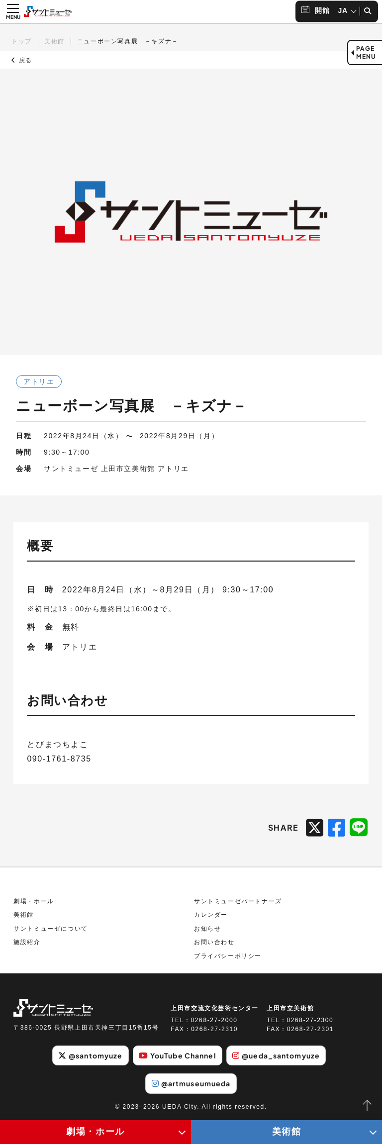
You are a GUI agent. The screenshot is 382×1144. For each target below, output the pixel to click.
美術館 (54, 41)
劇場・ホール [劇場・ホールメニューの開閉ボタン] (95, 1132)
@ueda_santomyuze (276, 1055)
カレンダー (211, 914)
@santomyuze (90, 1055)
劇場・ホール (33, 901)
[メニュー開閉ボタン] (13, 11)
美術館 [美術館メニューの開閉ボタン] (286, 1132)
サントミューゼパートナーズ (238, 901)
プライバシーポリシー (228, 956)
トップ (21, 41)
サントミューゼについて (50, 928)
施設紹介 (26, 942)
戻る (21, 60)
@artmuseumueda (191, 1083)
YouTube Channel (177, 1055)
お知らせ (207, 928)
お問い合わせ (214, 942)
